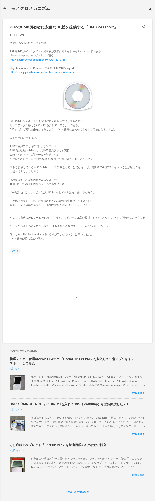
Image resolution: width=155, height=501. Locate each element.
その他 (15, 250)
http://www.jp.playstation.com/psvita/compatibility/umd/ (42, 72)
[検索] (150, 9)
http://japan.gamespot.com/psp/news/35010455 (37, 59)
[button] (143, 27)
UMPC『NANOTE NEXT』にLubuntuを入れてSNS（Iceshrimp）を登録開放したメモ (69, 404)
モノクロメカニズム (31, 8)
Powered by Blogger (77, 491)
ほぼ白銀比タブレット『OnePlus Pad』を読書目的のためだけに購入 (58, 445)
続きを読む (138, 393)
